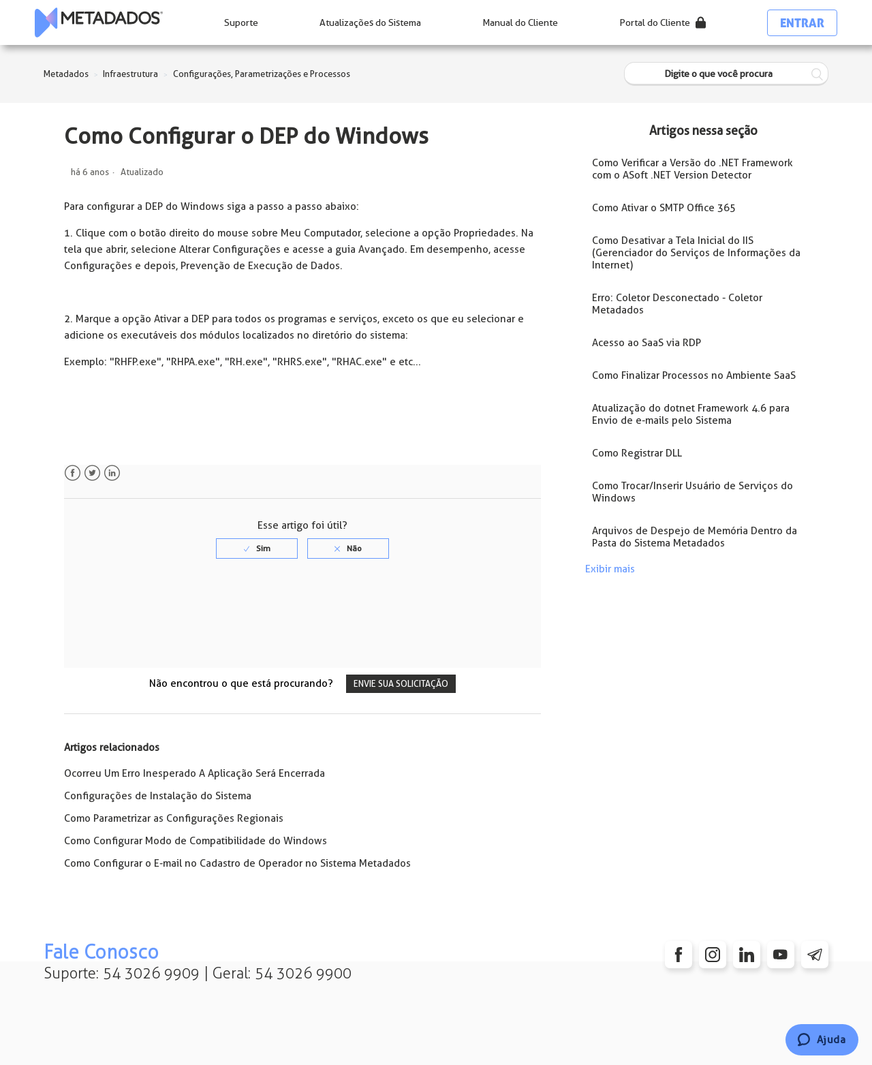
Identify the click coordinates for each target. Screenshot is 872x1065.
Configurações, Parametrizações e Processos (261, 74)
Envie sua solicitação (401, 684)
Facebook (72, 473)
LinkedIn (112, 473)
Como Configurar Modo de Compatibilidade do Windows (195, 841)
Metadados (66, 74)
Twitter (92, 473)
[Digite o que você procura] (726, 74)
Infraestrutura (130, 74)
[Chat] (821, 1039)
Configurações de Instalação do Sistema (157, 796)
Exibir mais (610, 569)
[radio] (257, 548)
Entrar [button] (802, 23)
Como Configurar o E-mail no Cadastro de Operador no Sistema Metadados (237, 863)
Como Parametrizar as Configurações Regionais (173, 818)
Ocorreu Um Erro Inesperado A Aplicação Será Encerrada (194, 773)
